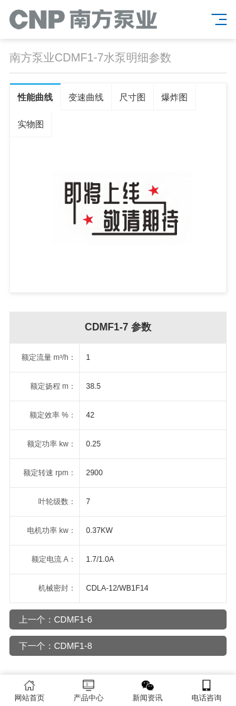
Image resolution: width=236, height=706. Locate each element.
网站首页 (29, 690)
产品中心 (88, 690)
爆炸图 (174, 97)
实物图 (31, 124)
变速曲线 (86, 97)
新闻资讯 (147, 690)
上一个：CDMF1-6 (55, 619)
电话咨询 (206, 690)
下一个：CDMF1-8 (55, 646)
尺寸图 (132, 97)
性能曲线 (35, 97)
